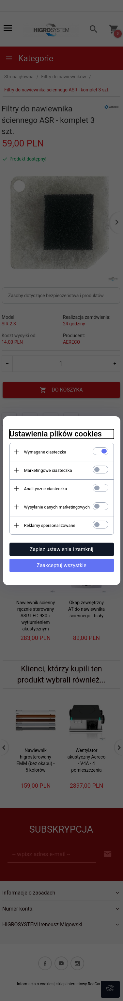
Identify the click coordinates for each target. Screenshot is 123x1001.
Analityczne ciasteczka (45, 488)
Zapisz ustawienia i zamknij (61, 549)
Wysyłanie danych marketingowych (57, 507)
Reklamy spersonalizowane (49, 525)
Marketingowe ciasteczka (48, 470)
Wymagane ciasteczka (45, 452)
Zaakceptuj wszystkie (61, 565)
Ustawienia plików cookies (55, 433)
